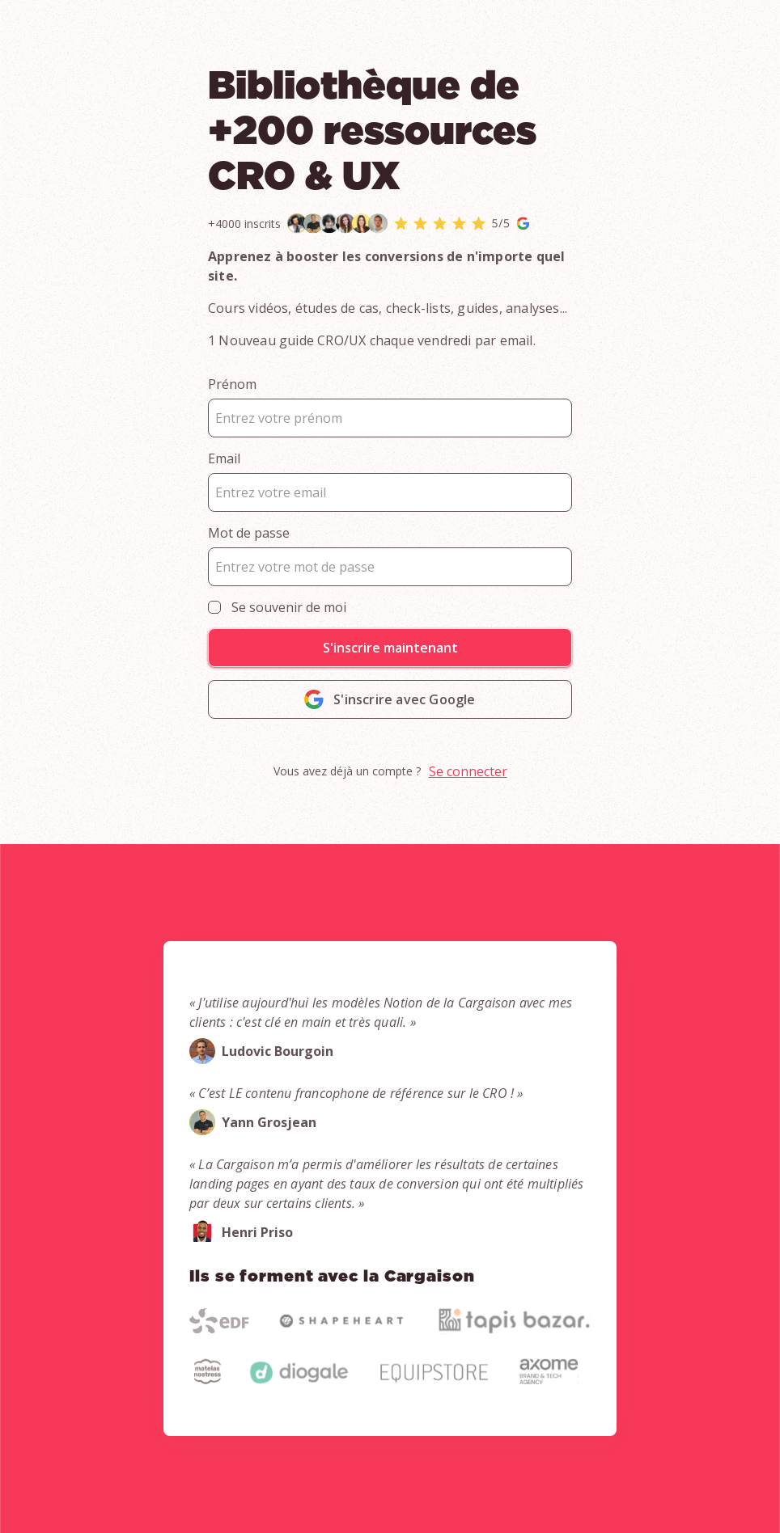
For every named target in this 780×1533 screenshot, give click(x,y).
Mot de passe (249, 533)
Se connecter (468, 771)
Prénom (232, 384)
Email (224, 458)
